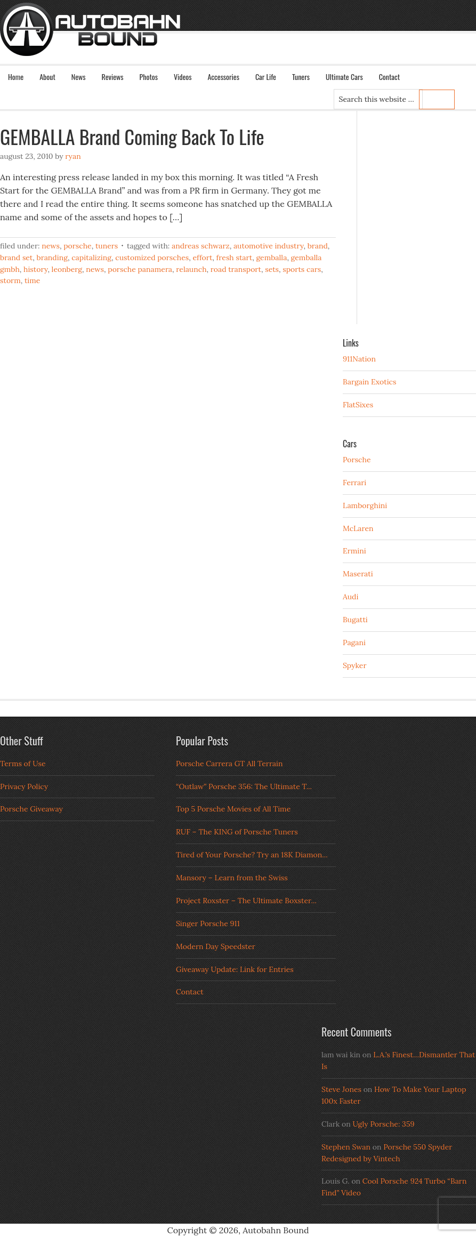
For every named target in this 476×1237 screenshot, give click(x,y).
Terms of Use (23, 763)
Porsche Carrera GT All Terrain (229, 763)
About (47, 76)
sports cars (302, 269)
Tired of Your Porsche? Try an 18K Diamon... (252, 855)
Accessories (223, 76)
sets (272, 269)
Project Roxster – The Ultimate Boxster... (246, 900)
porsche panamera (140, 269)
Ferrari (354, 482)
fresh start (234, 257)
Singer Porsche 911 (208, 923)
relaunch (191, 269)
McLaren (358, 528)
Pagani (354, 642)
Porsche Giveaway (31, 809)
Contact (389, 76)
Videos (183, 76)
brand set (16, 257)
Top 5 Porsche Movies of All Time (233, 809)
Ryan (72, 156)
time (32, 280)
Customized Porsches (152, 257)
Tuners (301, 76)
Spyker (355, 665)
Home (15, 76)
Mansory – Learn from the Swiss (232, 877)
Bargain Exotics (370, 382)
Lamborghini (365, 505)
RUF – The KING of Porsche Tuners (237, 832)
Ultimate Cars (344, 76)
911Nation (359, 359)
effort (202, 257)
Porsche (77, 246)
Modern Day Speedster (215, 946)
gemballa (271, 257)
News (78, 76)
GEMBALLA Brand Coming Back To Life (132, 136)
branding (52, 257)
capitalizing (91, 257)
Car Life (265, 76)
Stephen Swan (345, 1147)
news (95, 269)
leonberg (67, 269)
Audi (350, 596)
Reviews (113, 76)
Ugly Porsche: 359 (383, 1124)
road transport (236, 269)
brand (318, 246)
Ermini (354, 551)
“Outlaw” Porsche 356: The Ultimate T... (244, 786)
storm (10, 280)
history (35, 269)
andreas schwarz (201, 246)
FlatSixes (358, 404)
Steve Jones (341, 1089)
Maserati (358, 574)
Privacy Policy (24, 786)
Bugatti (355, 619)
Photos (149, 76)
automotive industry (268, 246)
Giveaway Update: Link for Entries (235, 969)
